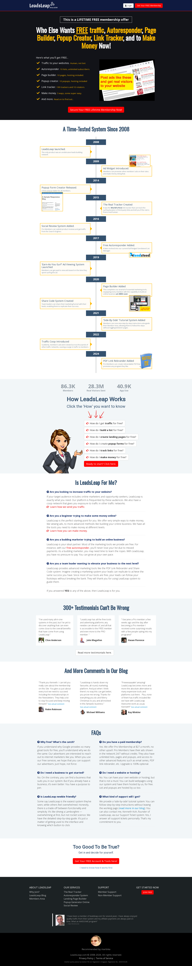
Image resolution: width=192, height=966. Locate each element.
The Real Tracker (72, 891)
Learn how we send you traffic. (66, 506)
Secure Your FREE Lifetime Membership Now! (96, 109)
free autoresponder (78, 547)
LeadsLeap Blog (37, 895)
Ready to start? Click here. (101, 463)
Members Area (37, 898)
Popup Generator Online (76, 902)
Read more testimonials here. (95, 652)
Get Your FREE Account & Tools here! (96, 861)
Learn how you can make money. (67, 530)
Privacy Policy (86, 958)
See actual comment (56, 704)
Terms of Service (104, 958)
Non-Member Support (109, 895)
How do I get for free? (104, 423)
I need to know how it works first (96, 867)
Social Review (71, 905)
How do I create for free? (110, 443)
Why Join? (34, 891)
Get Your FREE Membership (149, 5)
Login (128, 5)
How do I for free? (104, 430)
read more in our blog (132, 808)
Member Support (107, 891)
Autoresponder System (76, 895)
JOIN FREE (147, 892)
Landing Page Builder (75, 898)
